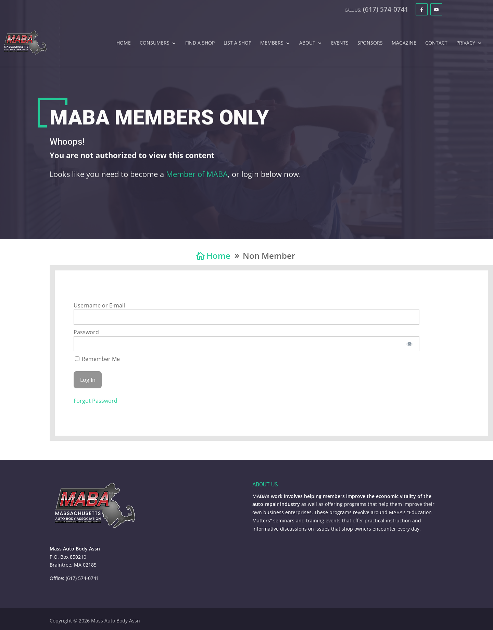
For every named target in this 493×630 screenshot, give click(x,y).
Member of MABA (197, 178)
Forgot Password (95, 400)
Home (123, 43)
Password (86, 332)
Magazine (404, 43)
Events (340, 43)
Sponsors (370, 43)
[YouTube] (436, 9)
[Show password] (409, 343)
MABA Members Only (159, 121)
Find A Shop (200, 43)
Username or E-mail (99, 305)
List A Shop (237, 43)
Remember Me (97, 359)
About (307, 43)
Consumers (154, 43)
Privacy (465, 43)
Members (271, 43)
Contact (436, 43)
